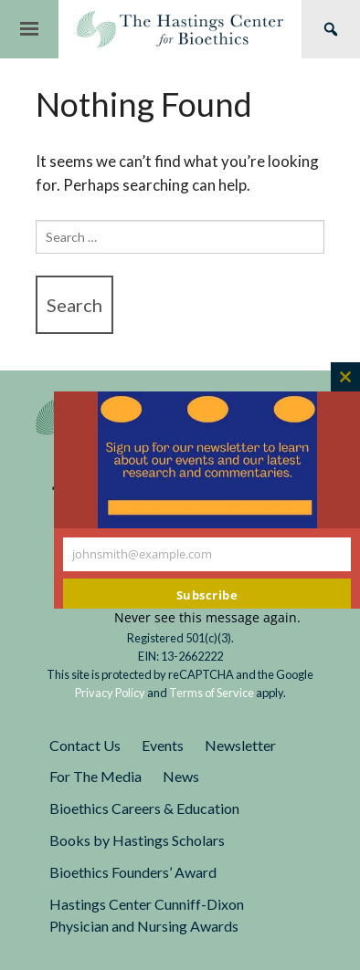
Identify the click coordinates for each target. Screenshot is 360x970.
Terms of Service (211, 692)
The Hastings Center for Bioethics (180, 29)
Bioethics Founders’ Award (133, 872)
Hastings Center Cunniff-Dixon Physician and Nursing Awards (146, 915)
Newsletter (240, 745)
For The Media (95, 776)
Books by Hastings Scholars (137, 840)
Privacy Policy (110, 692)
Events (163, 745)
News (181, 776)
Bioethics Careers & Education (144, 808)
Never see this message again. (207, 617)
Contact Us (85, 745)
